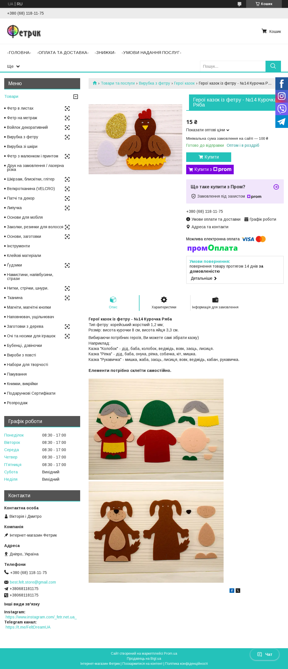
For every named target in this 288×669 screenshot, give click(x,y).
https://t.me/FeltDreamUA (28, 627)
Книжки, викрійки (22, 383)
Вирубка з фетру (154, 83)
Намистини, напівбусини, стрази (30, 276)
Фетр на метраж (22, 118)
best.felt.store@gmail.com (33, 582)
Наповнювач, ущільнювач (30, 317)
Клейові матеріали (24, 255)
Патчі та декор (21, 198)
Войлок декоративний (27, 127)
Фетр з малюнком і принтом (32, 156)
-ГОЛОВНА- (19, 52)
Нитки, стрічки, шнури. (27, 288)
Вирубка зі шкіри (22, 146)
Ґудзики (14, 265)
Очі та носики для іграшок (31, 336)
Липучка (14, 207)
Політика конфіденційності (186, 664)
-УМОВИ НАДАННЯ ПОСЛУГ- (151, 52)
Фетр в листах (20, 108)
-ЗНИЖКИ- (105, 52)
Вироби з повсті (21, 355)
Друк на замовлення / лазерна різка (35, 167)
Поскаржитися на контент (142, 664)
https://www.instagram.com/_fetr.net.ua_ (41, 617)
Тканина (14, 297)
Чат (264, 654)
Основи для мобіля (25, 217)
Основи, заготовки (24, 236)
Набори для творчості (27, 364)
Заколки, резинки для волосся (35, 227)
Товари (11, 96)
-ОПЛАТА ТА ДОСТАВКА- (63, 52)
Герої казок (184, 83)
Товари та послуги (118, 83)
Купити (211, 157)
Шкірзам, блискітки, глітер (31, 179)
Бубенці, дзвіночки (24, 345)
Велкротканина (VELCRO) (31, 188)
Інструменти (18, 246)
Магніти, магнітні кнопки (29, 307)
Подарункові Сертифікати (31, 393)
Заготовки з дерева (25, 326)
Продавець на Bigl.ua (144, 659)
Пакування (17, 374)
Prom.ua (170, 654)
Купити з (212, 169)
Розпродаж (17, 403)
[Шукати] (273, 66)
